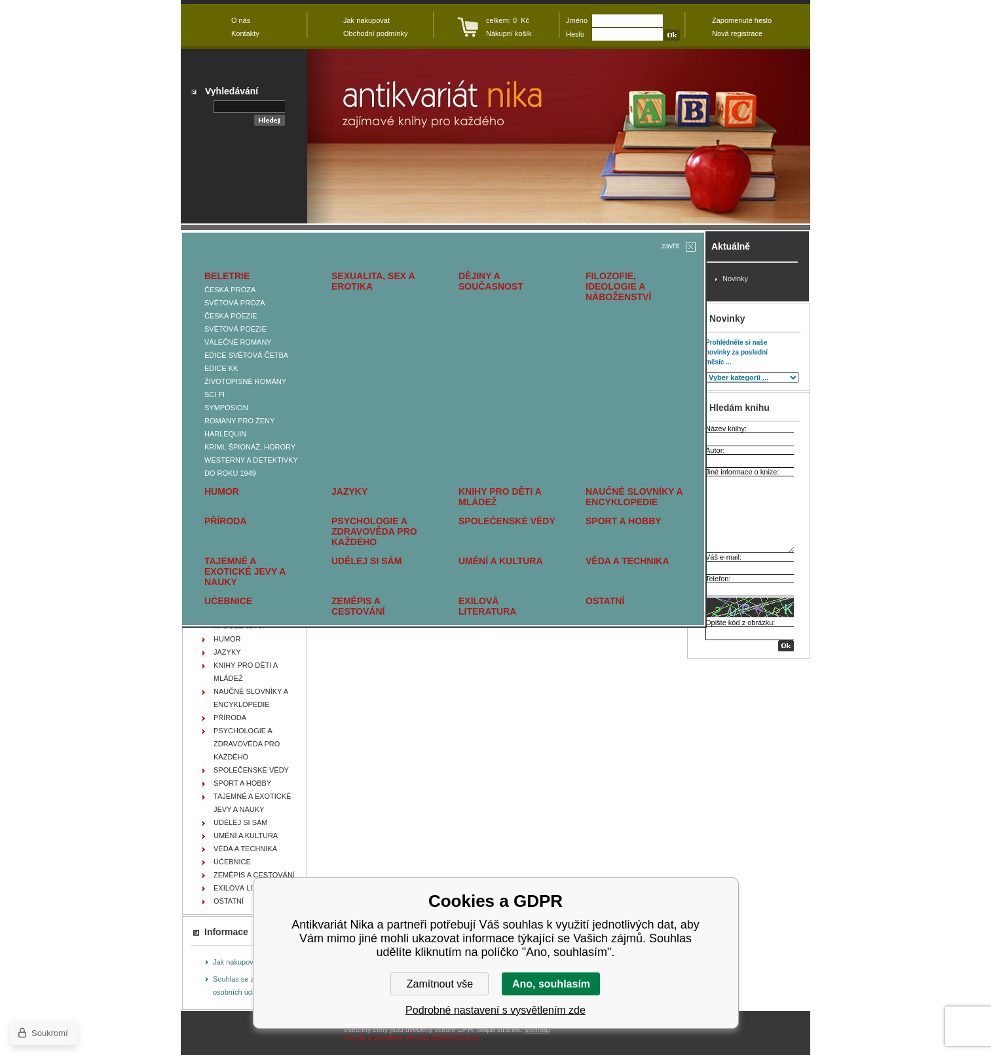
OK (786, 645)
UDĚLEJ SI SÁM (366, 561)
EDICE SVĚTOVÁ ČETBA (246, 355)
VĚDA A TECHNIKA (627, 561)
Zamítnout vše (440, 983)
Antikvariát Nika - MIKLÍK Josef (558, 136)
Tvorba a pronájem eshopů (386, 1037)
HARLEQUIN (225, 434)
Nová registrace (737, 33)
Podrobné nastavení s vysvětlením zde (495, 1010)
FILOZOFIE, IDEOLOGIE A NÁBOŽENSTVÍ (618, 286)
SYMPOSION (226, 408)
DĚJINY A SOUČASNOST (490, 281)
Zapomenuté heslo (742, 20)
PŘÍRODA (225, 521)
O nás (240, 20)
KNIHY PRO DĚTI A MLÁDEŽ (499, 496)
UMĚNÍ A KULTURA (500, 561)
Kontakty (245, 33)
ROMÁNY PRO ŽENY (239, 421)
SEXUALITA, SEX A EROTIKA (373, 281)
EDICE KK (221, 368)
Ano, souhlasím (551, 983)
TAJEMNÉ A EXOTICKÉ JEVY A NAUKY (245, 571)
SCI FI (214, 394)
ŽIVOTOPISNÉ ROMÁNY (245, 381)
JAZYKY (349, 491)
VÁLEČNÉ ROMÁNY (238, 342)
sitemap (537, 1029)
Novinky (735, 278)
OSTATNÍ (605, 601)
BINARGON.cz (455, 1037)
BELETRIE (227, 276)
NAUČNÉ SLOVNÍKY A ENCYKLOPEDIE (634, 496)
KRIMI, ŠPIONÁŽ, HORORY (249, 447)
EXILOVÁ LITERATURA (487, 606)
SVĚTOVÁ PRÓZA (234, 303)
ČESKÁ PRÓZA (229, 290)
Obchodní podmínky (375, 33)
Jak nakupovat (236, 962)
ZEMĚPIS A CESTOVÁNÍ (357, 606)
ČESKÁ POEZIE (230, 316)
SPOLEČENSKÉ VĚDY (506, 521)
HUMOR (221, 491)
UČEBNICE (228, 601)
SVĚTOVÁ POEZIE (235, 329)
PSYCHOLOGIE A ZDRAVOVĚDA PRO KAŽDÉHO (374, 531)
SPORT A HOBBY (624, 521)
